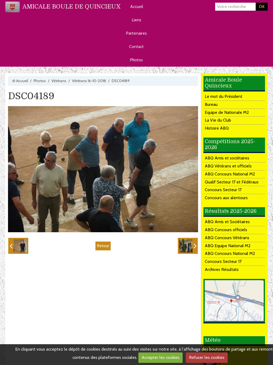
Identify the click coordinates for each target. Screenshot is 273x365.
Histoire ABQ (217, 128)
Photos (136, 59)
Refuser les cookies (206, 357)
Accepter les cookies (160, 357)
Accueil (136, 6)
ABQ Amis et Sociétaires (227, 221)
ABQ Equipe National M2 (228, 245)
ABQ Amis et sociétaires (227, 158)
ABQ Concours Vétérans (227, 237)
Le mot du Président (223, 96)
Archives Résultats (222, 269)
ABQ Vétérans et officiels (228, 166)
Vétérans (58, 80)
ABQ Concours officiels (226, 229)
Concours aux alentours (226, 197)
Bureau (211, 104)
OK (261, 6)
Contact (136, 46)
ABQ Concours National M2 (230, 174)
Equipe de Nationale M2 (227, 112)
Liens (136, 19)
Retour (103, 245)
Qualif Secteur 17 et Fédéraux (232, 181)
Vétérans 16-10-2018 (89, 80)
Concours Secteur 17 (223, 189)
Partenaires (136, 33)
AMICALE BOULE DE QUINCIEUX (71, 6)
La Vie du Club (218, 120)
